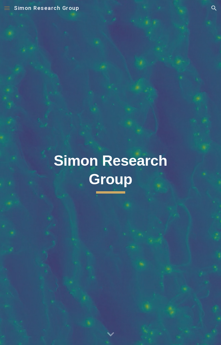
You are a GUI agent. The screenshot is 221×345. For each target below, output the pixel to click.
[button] (7, 8)
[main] (110, 172)
